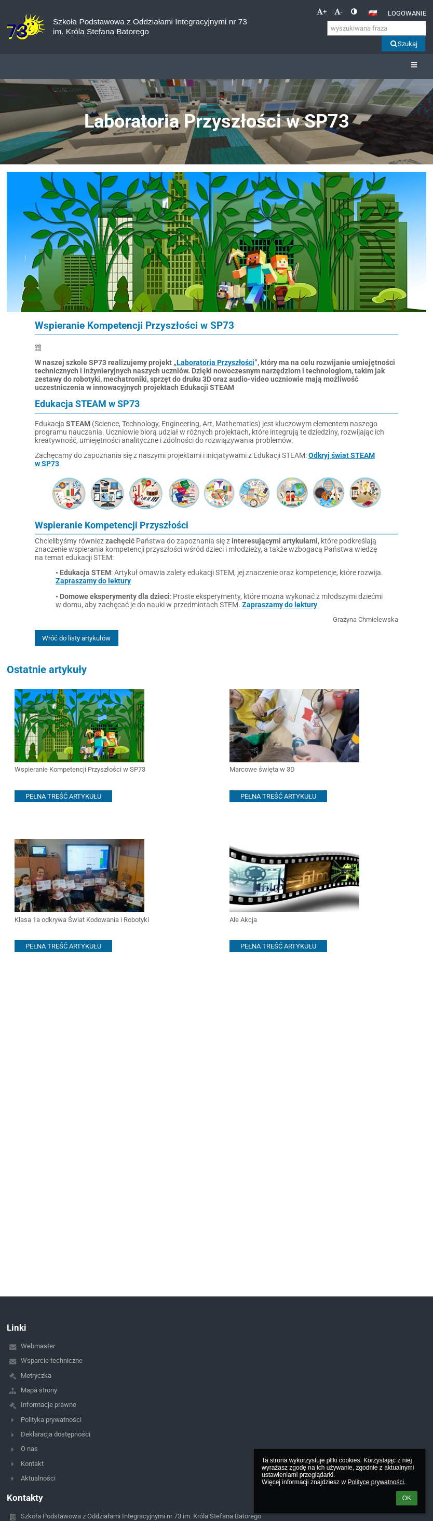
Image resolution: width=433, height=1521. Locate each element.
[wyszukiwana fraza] (376, 28)
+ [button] (322, 12)
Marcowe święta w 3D (262, 769)
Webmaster (38, 1346)
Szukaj (403, 44)
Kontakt (32, 1464)
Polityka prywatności (51, 1420)
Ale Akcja (243, 920)
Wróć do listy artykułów (76, 638)
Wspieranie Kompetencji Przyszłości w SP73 (80, 769)
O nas (29, 1449)
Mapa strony (39, 1390)
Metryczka (36, 1375)
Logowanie (407, 13)
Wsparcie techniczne (52, 1360)
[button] (373, 13)
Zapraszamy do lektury (93, 581)
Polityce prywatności (375, 1482)
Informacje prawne (48, 1404)
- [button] (338, 12)
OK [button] (406, 1498)
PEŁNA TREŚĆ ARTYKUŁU (63, 796)
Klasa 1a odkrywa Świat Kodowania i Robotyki (82, 920)
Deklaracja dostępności (55, 1434)
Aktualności (38, 1478)
